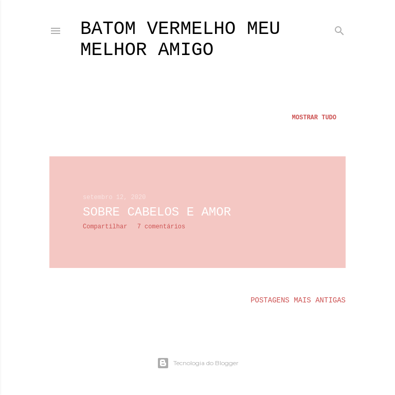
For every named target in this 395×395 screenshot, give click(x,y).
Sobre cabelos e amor (157, 212)
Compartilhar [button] (105, 226)
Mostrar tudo (314, 117)
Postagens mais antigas (298, 300)
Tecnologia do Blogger (198, 363)
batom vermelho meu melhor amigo (180, 40)
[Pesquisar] (339, 29)
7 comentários (161, 226)
